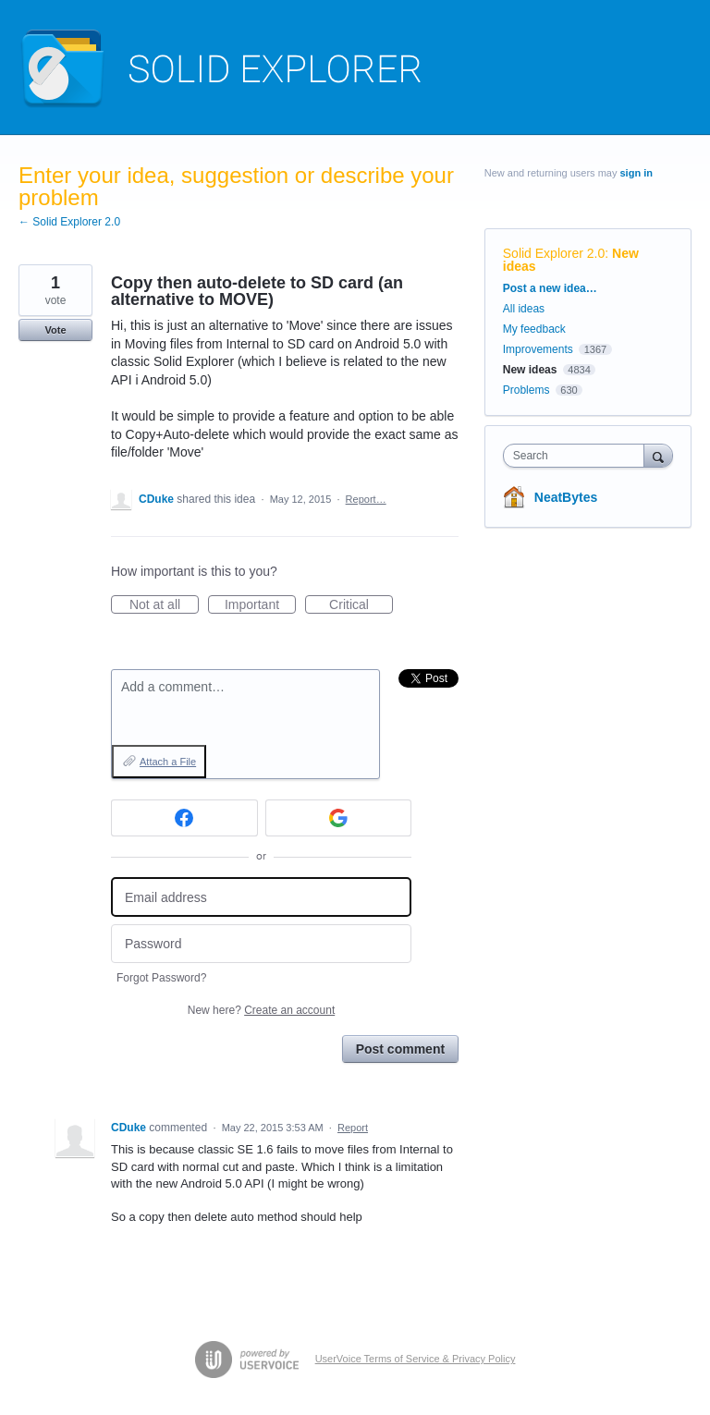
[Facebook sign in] (184, 817)
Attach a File (168, 761)
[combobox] (577, 455)
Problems (526, 390)
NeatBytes (565, 497)
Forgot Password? (161, 977)
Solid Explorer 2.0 (554, 253)
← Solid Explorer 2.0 (69, 221)
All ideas (524, 308)
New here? (261, 1010)
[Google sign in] (338, 817)
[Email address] (261, 897)
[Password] (261, 944)
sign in (636, 172)
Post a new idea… (550, 288)
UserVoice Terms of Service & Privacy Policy (415, 1358)
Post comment (400, 1049)
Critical (361, 605)
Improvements (538, 349)
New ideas (530, 369)
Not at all (164, 605)
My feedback (534, 329)
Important (260, 605)
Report (352, 1127)
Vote (55, 329)
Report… (366, 499)
